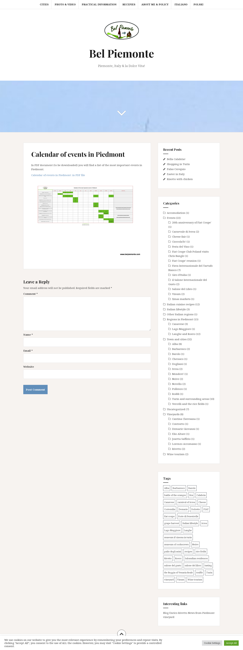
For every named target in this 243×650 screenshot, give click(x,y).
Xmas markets (181, 299)
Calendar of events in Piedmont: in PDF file (58, 175)
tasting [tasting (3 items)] (208, 565)
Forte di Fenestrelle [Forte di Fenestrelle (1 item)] (188, 516)
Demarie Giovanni (183, 429)
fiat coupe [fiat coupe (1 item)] (169, 516)
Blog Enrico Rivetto (175, 613)
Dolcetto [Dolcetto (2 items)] (195, 509)
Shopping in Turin (178, 164)
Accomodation (176, 212)
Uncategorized (176, 409)
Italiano (181, 4)
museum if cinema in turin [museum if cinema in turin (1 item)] (178, 537)
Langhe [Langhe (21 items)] (188, 530)
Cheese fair (179, 236)
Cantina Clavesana (184, 419)
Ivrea (175, 369)
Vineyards (173, 414)
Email (28, 350)
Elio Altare (179, 434)
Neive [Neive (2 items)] (195, 544)
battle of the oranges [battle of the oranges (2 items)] (175, 495)
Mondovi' (178, 374)
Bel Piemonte (121, 53)
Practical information (99, 4)
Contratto (178, 424)
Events (171, 217)
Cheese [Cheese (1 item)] (202, 502)
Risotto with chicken (180, 179)
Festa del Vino (181, 246)
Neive (175, 379)
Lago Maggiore (181, 329)
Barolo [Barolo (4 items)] (192, 488)
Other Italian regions (180, 314)
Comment (30, 293)
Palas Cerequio (176, 169)
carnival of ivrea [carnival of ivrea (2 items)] (186, 502)
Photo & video (65, 4)
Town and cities (177, 339)
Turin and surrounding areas (190, 399)
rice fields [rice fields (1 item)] (201, 551)
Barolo (176, 354)
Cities (44, 4)
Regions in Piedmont (180, 319)
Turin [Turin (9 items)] (209, 572)
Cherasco (178, 359)
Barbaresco (179, 349)
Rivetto (176, 449)
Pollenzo (177, 389)
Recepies (128, 4)
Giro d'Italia (179, 275)
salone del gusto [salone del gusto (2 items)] (172, 565)
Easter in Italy (176, 174)
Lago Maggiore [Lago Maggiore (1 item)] (172, 530)
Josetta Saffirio (181, 439)
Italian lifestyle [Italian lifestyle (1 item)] (190, 523)
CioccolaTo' (179, 241)
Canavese (178, 324)
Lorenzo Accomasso (184, 444)
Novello (177, 384)
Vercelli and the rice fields (188, 404)
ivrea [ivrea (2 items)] (204, 523)
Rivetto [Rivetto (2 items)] (168, 558)
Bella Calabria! (176, 159)
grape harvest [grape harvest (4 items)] (171, 523)
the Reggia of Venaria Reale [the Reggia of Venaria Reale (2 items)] (178, 572)
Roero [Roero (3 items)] (178, 558)
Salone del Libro (182, 289)
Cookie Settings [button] (212, 642)
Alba (175, 344)
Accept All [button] (231, 642)
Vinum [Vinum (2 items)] (180, 579)
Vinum (176, 294)
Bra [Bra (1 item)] (191, 495)
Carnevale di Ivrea (183, 231)
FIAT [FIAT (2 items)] (206, 509)
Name (28, 334)
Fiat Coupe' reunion (184, 260)
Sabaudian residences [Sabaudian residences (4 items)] (196, 558)
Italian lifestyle (176, 309)
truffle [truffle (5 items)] (199, 572)
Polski (198, 4)
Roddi (175, 394)
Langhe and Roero (183, 334)
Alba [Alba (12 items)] (166, 488)
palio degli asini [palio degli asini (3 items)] (172, 551)
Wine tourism (176, 454)
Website (28, 366)
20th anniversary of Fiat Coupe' (191, 222)
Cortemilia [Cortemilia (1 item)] (169, 509)
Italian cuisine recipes (181, 304)
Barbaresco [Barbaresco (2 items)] (179, 488)
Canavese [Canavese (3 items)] (169, 502)
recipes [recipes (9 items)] (188, 551)
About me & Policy (154, 4)
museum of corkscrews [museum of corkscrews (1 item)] (176, 544)
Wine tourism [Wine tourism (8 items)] (195, 579)
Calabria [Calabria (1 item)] (201, 495)
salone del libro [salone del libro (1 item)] (193, 565)
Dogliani (177, 364)
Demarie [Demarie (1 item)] (183, 509)
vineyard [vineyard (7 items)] (169, 579)
